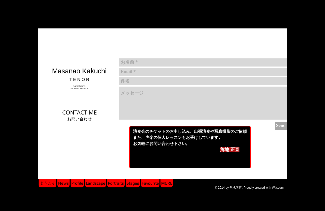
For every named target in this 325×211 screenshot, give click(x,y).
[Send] (281, 126)
